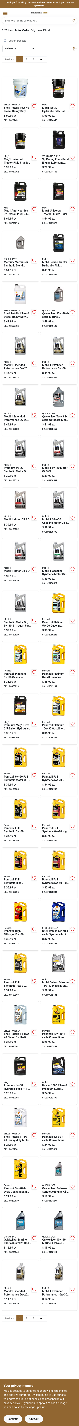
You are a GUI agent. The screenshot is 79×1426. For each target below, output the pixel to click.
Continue (12, 1419)
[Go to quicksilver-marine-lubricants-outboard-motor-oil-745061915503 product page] (20, 1234)
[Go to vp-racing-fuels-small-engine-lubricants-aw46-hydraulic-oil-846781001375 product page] (58, 153)
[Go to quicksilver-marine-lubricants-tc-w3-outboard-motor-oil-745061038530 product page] (58, 411)
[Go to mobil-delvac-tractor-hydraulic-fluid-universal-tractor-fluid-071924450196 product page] (58, 256)
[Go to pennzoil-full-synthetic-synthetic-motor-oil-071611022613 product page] (20, 977)
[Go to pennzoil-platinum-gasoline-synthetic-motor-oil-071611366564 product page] (58, 616)
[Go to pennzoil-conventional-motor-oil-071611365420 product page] (20, 1182)
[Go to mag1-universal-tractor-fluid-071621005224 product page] (58, 205)
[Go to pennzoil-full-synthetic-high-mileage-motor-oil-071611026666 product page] (58, 822)
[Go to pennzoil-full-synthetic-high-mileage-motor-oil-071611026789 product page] (58, 874)
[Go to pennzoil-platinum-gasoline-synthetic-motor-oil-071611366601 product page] (58, 668)
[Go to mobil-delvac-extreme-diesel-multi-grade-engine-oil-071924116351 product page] (58, 977)
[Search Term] (39, 20)
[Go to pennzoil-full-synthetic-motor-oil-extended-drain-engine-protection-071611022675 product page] (58, 771)
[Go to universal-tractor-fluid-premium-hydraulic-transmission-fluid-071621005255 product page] (20, 153)
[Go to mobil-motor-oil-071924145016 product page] (58, 462)
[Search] (74, 20)
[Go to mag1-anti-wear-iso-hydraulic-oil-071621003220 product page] (20, 205)
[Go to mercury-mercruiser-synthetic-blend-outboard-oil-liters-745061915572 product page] (20, 256)
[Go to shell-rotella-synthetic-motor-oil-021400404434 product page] (58, 925)
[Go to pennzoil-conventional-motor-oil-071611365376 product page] (58, 1028)
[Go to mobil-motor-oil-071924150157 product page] (20, 565)
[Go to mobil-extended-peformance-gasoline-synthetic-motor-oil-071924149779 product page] (58, 359)
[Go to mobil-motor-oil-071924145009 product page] (20, 513)
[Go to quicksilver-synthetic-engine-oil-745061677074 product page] (58, 1182)
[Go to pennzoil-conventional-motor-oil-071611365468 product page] (58, 1131)
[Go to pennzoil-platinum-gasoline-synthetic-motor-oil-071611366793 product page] (58, 719)
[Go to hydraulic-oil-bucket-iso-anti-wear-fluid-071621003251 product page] (58, 102)
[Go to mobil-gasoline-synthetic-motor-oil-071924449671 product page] (58, 565)
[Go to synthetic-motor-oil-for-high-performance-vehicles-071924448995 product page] (20, 616)
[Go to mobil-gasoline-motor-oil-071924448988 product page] (58, 513)
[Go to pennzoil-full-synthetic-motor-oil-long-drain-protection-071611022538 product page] (20, 771)
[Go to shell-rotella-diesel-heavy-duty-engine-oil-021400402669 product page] (20, 102)
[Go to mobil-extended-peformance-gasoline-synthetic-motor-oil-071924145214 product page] (20, 359)
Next (42, 59)
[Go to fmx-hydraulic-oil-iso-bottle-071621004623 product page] (20, 719)
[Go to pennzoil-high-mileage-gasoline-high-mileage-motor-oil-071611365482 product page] (20, 925)
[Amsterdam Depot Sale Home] (39, 13)
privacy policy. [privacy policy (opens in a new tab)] (12, 1403)
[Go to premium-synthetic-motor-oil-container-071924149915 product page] (20, 462)
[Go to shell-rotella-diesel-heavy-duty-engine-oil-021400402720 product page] (20, 308)
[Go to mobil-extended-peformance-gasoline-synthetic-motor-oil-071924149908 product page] (20, 1285)
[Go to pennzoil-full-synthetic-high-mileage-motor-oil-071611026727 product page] (20, 874)
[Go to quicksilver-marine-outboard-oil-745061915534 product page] (58, 308)
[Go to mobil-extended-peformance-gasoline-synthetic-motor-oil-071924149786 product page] (58, 1285)
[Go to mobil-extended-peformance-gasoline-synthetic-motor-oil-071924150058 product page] (20, 411)
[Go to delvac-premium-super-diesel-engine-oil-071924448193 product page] (58, 1079)
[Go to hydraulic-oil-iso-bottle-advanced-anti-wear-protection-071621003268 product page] (20, 1079)
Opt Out (33, 1419)
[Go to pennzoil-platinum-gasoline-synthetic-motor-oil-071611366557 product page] (20, 668)
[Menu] (5, 13)
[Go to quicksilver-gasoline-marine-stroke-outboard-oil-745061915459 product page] (58, 1234)
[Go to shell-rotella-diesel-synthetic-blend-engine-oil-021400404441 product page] (20, 1028)
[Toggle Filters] (75, 48)
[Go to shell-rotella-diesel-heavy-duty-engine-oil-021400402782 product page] (20, 1131)
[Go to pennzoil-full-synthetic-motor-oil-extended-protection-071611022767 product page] (20, 822)
